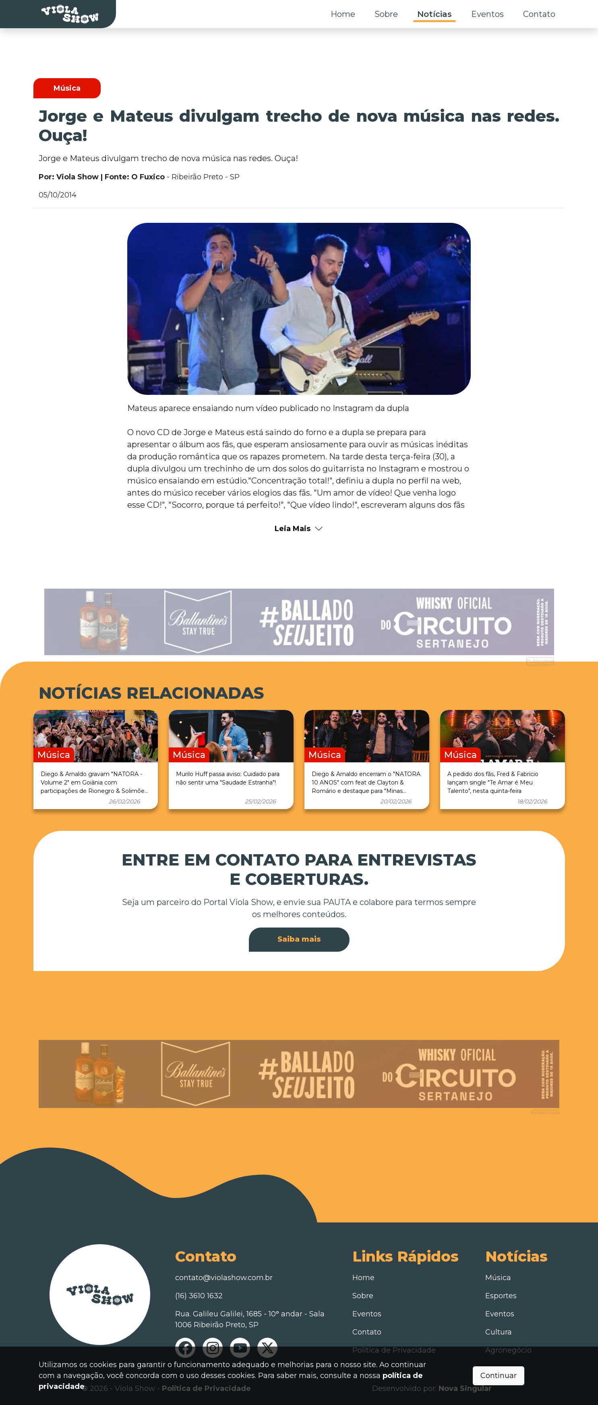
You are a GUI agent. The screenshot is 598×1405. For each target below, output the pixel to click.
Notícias (434, 14)
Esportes (501, 1295)
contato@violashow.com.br (224, 1277)
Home (343, 14)
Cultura (498, 1332)
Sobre (386, 14)
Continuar (498, 1375)
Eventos (487, 14)
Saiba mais (299, 939)
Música (498, 1277)
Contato (539, 14)
